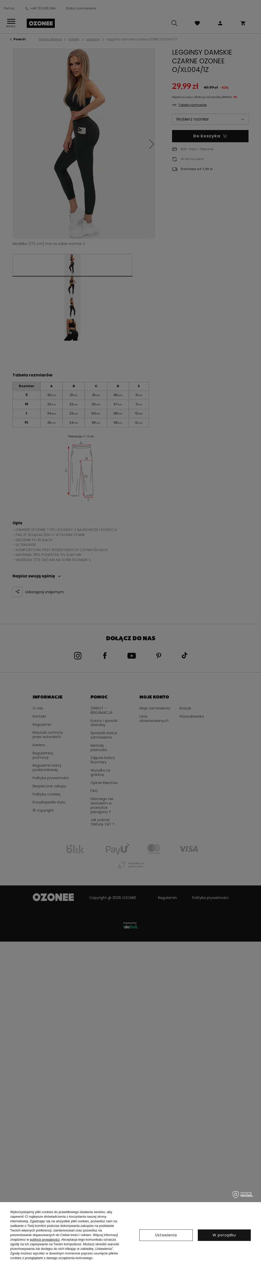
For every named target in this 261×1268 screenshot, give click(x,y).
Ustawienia (166, 1235)
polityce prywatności (44, 1239)
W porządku (224, 1235)
